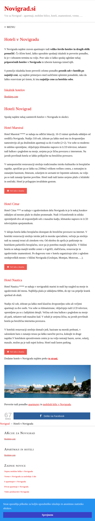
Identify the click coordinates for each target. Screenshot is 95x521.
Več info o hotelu (15, 191)
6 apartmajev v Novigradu (15, 481)
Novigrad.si (20, 8)
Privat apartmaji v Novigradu (16, 486)
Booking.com (11, 96)
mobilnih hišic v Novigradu (57, 404)
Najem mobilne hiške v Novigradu (18, 471)
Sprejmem (47, 515)
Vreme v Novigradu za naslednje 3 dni (20, 476)
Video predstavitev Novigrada (16, 492)
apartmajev (34, 404)
